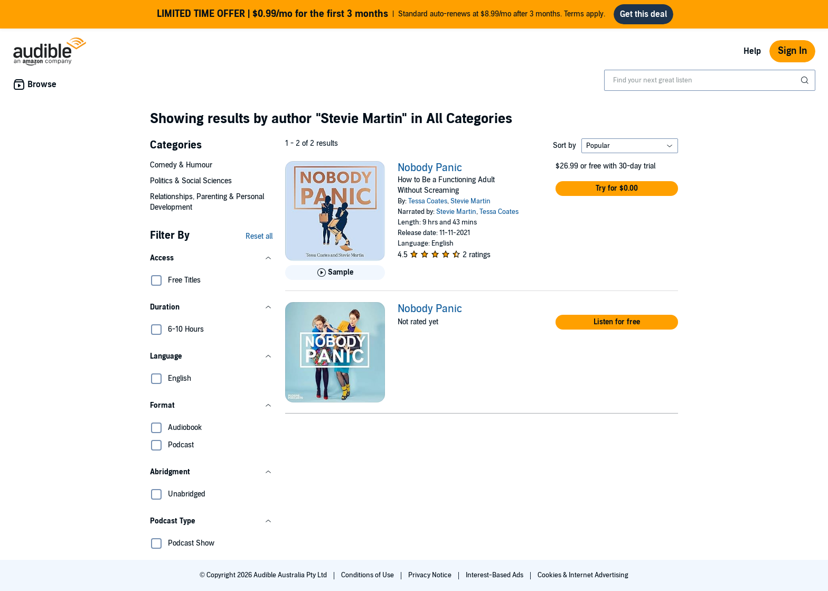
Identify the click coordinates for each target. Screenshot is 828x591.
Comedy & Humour (181, 165)
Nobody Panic (430, 168)
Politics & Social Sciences (191, 180)
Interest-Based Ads (495, 575)
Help (752, 51)
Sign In (792, 51)
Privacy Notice (430, 575)
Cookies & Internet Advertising (583, 575)
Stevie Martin (470, 201)
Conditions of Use (368, 575)
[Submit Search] (805, 80)
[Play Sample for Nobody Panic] (335, 272)
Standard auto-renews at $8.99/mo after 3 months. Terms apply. (381, 14)
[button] (211, 258)
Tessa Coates (427, 201)
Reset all (259, 236)
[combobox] (709, 80)
